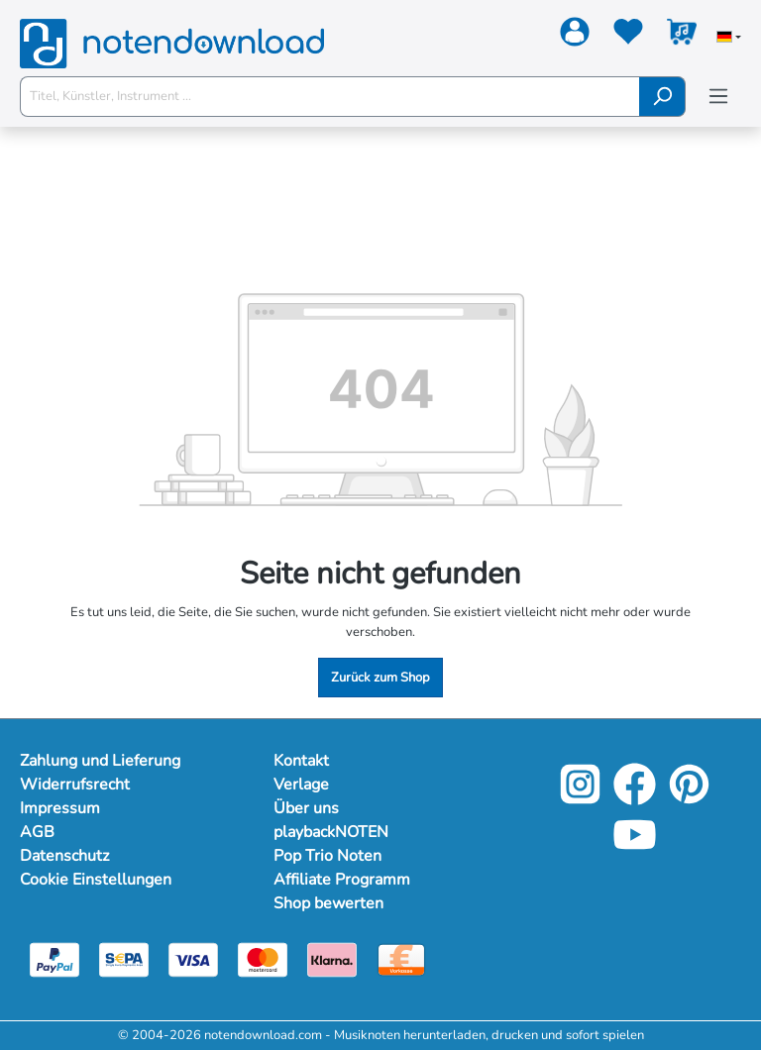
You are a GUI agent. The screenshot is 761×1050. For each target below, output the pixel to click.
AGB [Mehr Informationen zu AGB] (37, 832)
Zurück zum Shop (380, 677)
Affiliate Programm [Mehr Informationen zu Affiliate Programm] (343, 880)
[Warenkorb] (681, 35)
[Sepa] (124, 959)
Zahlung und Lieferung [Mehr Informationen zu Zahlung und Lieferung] (103, 761)
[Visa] (193, 959)
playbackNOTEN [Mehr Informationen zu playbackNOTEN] (333, 832)
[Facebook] (634, 799)
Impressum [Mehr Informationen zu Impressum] (60, 808)
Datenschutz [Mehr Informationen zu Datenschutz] (66, 856)
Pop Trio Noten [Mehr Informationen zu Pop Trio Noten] (328, 856)
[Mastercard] (262, 959)
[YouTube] (634, 850)
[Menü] (718, 96)
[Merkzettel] (628, 35)
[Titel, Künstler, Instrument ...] (330, 96)
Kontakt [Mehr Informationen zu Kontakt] (302, 761)
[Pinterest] (689, 799)
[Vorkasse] (401, 959)
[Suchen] (662, 96)
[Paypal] (54, 959)
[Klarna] (332, 959)
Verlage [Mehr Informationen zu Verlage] (302, 784)
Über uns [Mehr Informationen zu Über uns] (306, 808)
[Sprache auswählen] (728, 38)
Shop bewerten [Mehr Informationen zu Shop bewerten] (329, 903)
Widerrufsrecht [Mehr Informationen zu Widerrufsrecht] (76, 784)
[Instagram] (580, 799)
